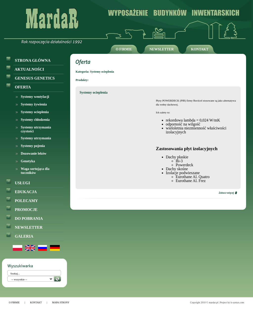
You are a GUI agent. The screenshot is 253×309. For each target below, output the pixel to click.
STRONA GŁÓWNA (28, 60)
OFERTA (18, 87)
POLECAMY (22, 201)
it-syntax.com (237, 302)
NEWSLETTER (161, 49)
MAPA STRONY (60, 302)
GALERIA (19, 236)
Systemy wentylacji (35, 97)
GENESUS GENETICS (30, 78)
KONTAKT (200, 49)
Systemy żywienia (34, 104)
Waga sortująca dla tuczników (35, 171)
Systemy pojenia (33, 146)
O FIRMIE (124, 49)
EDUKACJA (21, 192)
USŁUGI (18, 183)
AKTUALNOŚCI (25, 69)
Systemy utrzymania (36, 138)
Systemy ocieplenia (35, 112)
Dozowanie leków (33, 153)
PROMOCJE (22, 209)
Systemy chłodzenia (35, 120)
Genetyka (28, 161)
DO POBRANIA (24, 218)
